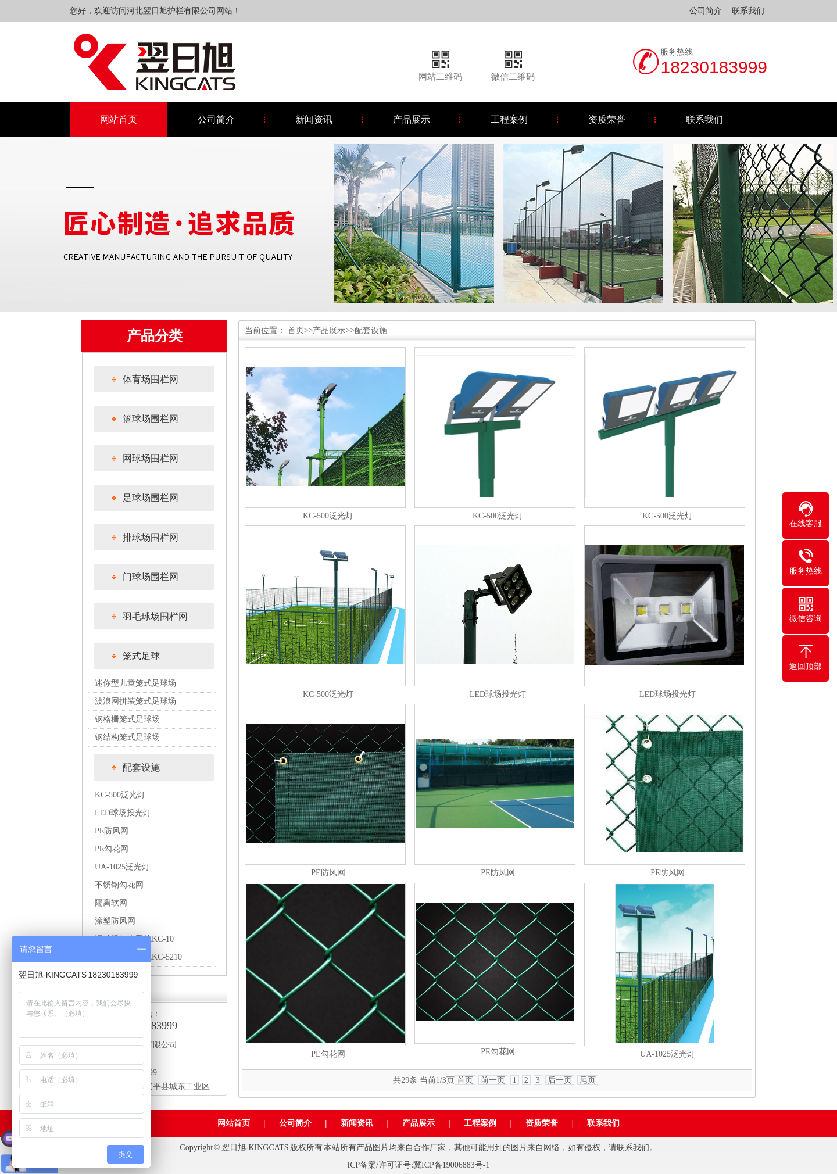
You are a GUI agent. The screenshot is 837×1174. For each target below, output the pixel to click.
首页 (296, 330)
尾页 (588, 1080)
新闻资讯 (313, 119)
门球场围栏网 (150, 577)
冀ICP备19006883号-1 (451, 1165)
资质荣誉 (606, 119)
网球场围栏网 (150, 458)
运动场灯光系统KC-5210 (138, 957)
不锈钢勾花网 (119, 884)
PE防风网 (111, 830)
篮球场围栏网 (150, 419)
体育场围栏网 (150, 379)
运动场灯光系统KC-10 (134, 939)
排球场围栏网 (150, 537)
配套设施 (141, 767)
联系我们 (748, 10)
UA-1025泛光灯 (122, 866)
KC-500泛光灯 (120, 794)
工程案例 (509, 119)
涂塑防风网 (115, 921)
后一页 (560, 1080)
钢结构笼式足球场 (127, 737)
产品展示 (411, 119)
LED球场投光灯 (123, 812)
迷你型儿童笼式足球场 (135, 683)
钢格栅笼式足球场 (127, 719)
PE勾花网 (111, 848)
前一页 (493, 1080)
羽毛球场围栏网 (155, 616)
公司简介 (705, 10)
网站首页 (118, 119)
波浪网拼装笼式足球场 (135, 701)
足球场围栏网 (150, 498)
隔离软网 (111, 903)
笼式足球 (141, 656)
